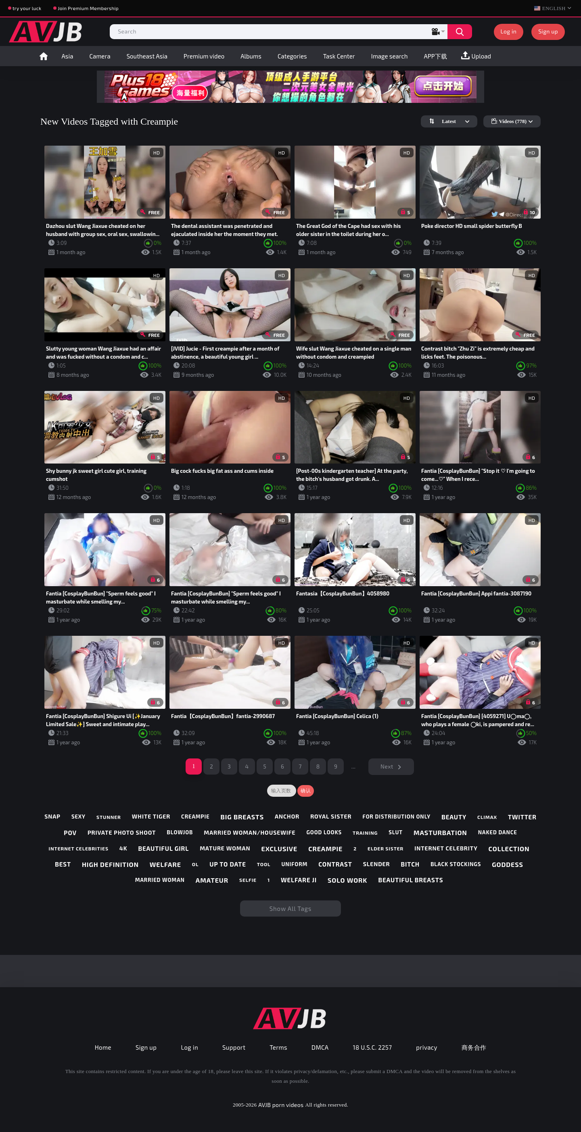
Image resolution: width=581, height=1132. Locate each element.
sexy (78, 817)
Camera (99, 56)
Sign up (548, 31)
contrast (335, 864)
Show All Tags (291, 908)
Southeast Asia (147, 56)
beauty (453, 817)
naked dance (497, 832)
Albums (250, 56)
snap (52, 816)
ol (195, 864)
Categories (292, 56)
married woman (160, 880)
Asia (67, 56)
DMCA (320, 1047)
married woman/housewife (249, 832)
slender (376, 864)
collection (509, 848)
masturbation (440, 832)
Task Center (339, 56)
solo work (347, 880)
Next (386, 766)
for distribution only (397, 817)
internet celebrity (445, 848)
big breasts (242, 817)
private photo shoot (122, 832)
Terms (278, 1047)
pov (70, 832)
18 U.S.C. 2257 (372, 1047)
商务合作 (474, 1047)
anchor (287, 816)
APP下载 (435, 56)
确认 (306, 791)
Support (233, 1047)
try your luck (27, 8)
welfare (165, 864)
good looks (324, 832)
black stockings (456, 864)
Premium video (204, 56)
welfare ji (299, 879)
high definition (110, 864)
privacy (426, 1047)
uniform (294, 864)
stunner (108, 817)
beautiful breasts (410, 879)
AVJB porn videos (280, 1104)
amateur (212, 880)
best (63, 864)
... (353, 766)
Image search (389, 56)
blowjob (180, 832)
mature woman (225, 848)
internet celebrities (79, 848)
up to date (227, 864)
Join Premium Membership (88, 8)
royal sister (330, 816)
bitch (410, 864)
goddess (507, 864)
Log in (509, 31)
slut (396, 832)
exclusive (279, 848)
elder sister (385, 848)
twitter (522, 817)
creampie (195, 817)
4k (123, 848)
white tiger (151, 816)
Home (43, 56)
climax (487, 817)
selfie (248, 880)
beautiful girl (163, 848)
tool (264, 864)
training (365, 832)
